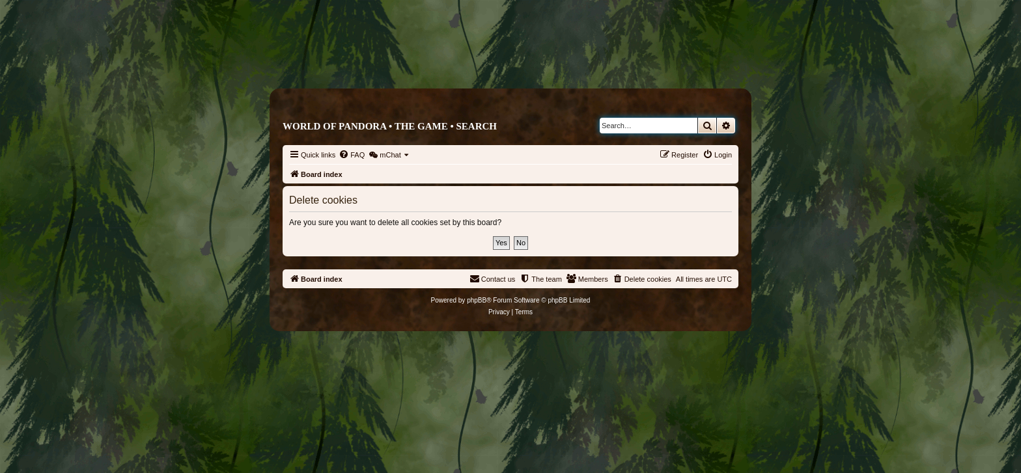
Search (476, 126)
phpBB (476, 300)
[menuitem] (352, 155)
